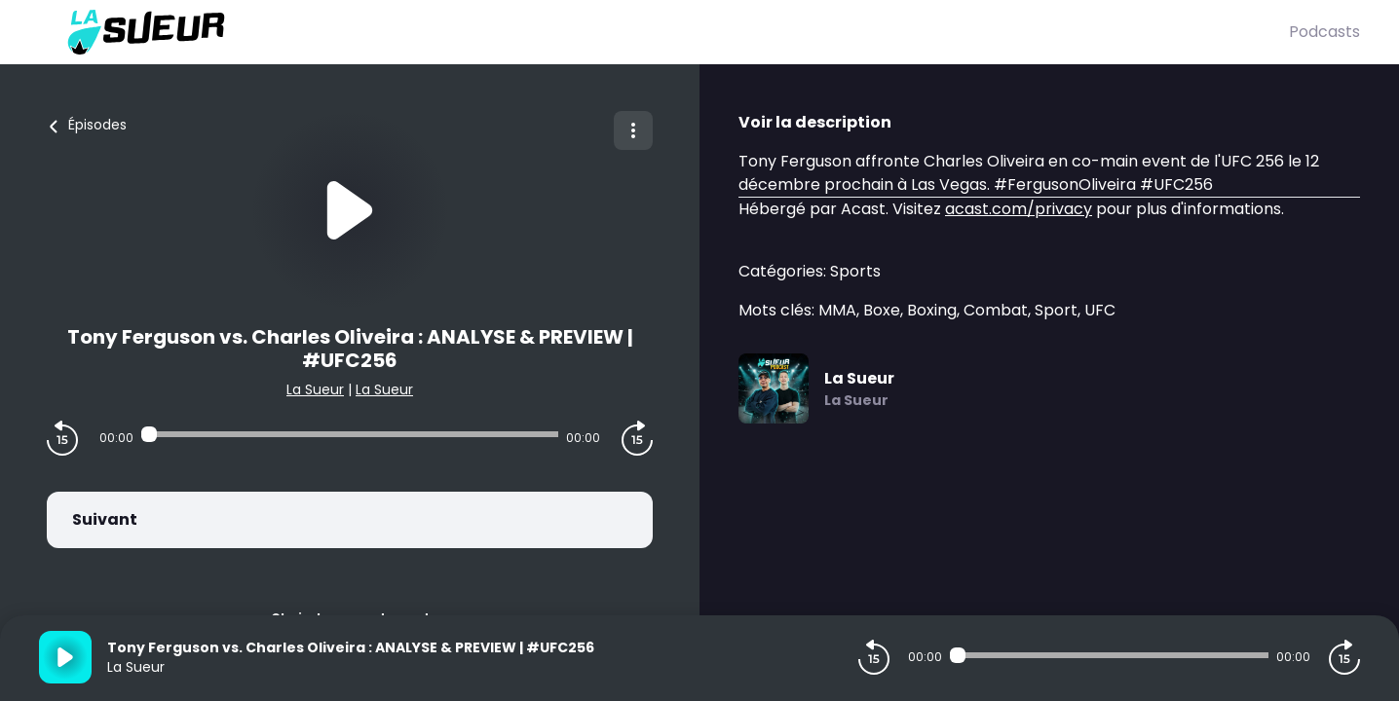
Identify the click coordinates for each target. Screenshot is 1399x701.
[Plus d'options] (633, 130)
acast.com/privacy (1018, 209)
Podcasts (1324, 31)
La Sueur (315, 389)
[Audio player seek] (349, 434)
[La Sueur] (664, 32)
